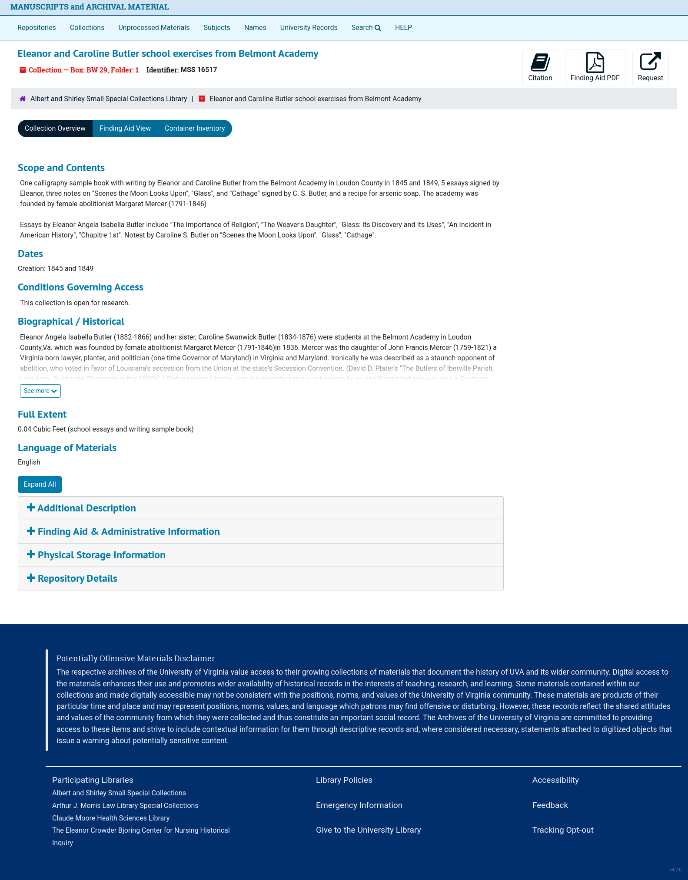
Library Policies (344, 780)
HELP (403, 27)
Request (650, 67)
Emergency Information (359, 805)
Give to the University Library (368, 830)
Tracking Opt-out (563, 830)
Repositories (36, 27)
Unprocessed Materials (153, 27)
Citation (540, 67)
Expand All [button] (39, 484)
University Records (309, 27)
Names (255, 27)
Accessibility (555, 780)
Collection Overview (55, 128)
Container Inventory (195, 128)
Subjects (216, 27)
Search (368, 27)
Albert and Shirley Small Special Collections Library (108, 99)
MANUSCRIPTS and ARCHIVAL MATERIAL (89, 6)
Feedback (550, 805)
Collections (87, 27)
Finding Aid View (125, 128)
